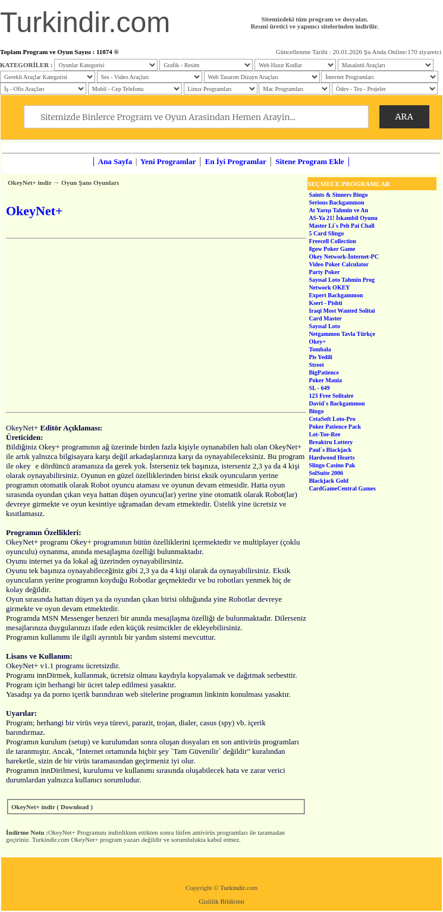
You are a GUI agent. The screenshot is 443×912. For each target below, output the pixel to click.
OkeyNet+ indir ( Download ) (52, 806)
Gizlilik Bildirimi (221, 901)
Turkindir (232, 887)
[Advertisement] (156, 325)
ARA (404, 116)
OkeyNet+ (62, 832)
